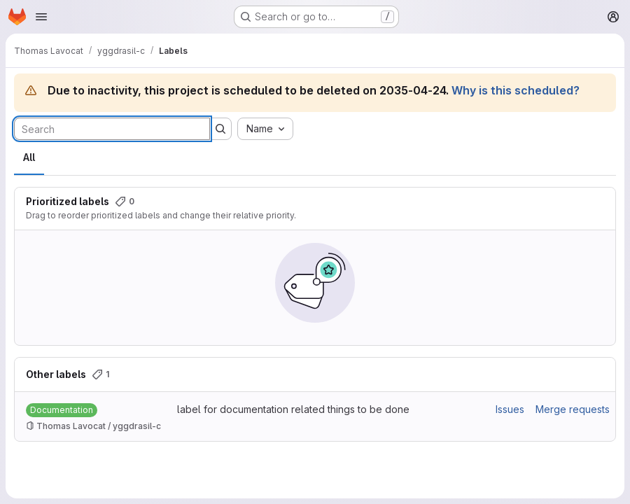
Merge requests (573, 409)
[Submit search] (220, 129)
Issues (510, 409)
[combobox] (265, 129)
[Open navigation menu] (41, 17)
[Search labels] (112, 129)
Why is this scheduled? (515, 90)
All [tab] (29, 157)
